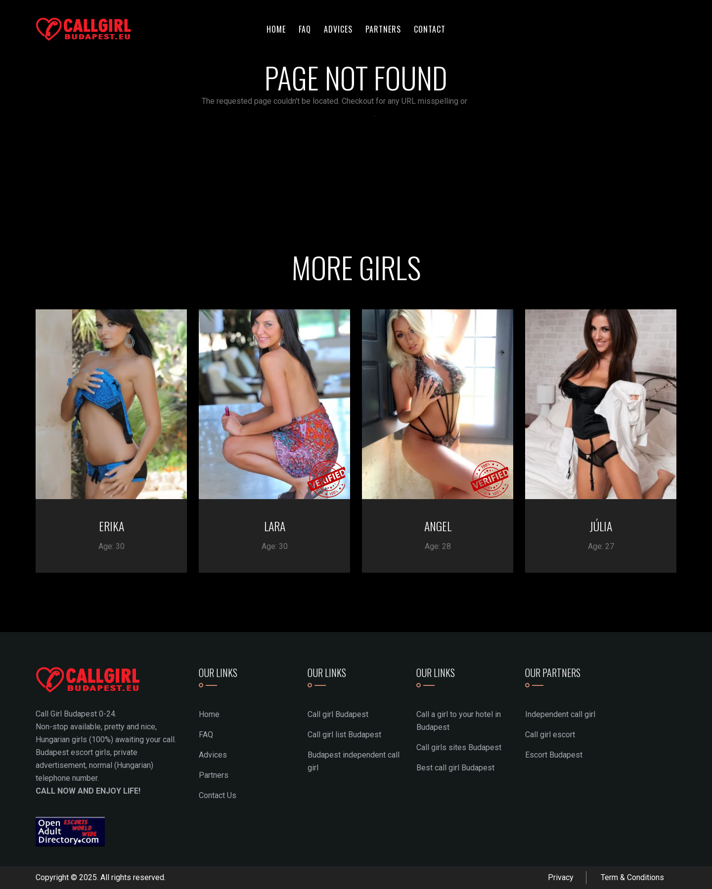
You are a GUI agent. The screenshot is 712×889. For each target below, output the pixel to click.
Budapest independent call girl (354, 761)
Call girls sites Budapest (458, 747)
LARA (274, 526)
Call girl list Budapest (344, 734)
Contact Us (217, 795)
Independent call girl (560, 714)
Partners (383, 29)
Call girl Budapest (338, 714)
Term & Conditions (632, 877)
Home (276, 29)
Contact (429, 29)
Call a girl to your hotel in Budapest (458, 721)
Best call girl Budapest (455, 767)
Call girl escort (550, 734)
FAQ (305, 29)
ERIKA (111, 526)
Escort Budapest (553, 755)
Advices (338, 29)
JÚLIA (600, 526)
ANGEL (437, 526)
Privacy (561, 877)
